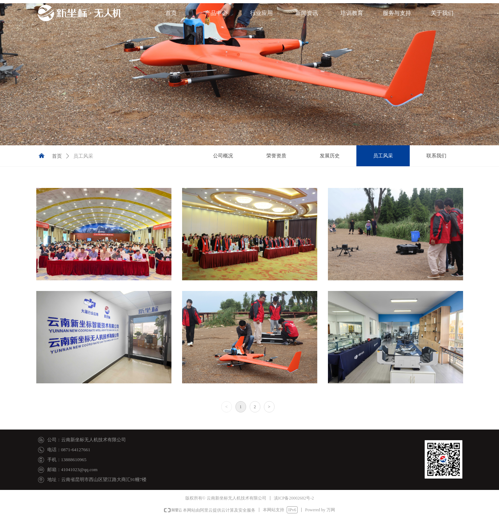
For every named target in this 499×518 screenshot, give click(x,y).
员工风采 (83, 156)
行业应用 (261, 13)
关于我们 (442, 13)
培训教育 (351, 13)
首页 (171, 13)
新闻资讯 (306, 13)
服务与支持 (397, 13)
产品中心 (216, 13)
